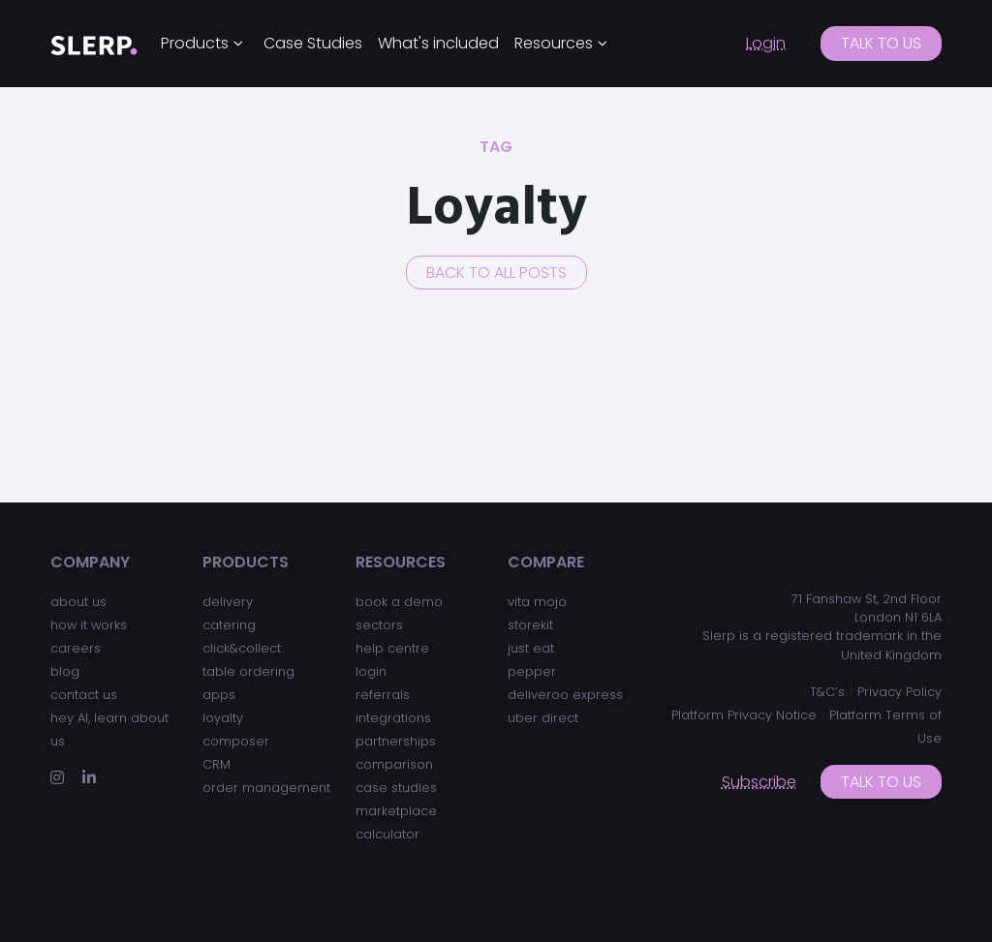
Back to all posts (496, 272)
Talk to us (881, 43)
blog (64, 671)
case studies (396, 787)
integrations (393, 718)
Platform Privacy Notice (744, 715)
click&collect (241, 648)
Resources (553, 43)
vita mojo (537, 601)
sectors (379, 625)
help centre (392, 648)
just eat (531, 648)
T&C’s (827, 692)
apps (218, 694)
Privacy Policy (899, 692)
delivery (227, 601)
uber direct (543, 718)
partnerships (396, 741)
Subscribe (759, 782)
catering (229, 625)
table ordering (248, 671)
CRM (216, 764)
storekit (530, 625)
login (371, 671)
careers (75, 648)
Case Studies (313, 43)
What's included (438, 43)
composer (235, 741)
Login (766, 43)
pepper (532, 671)
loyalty (222, 718)
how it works (88, 625)
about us (78, 601)
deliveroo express (565, 694)
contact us (83, 694)
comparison (394, 764)
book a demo (399, 601)
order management (266, 787)
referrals (383, 694)
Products (195, 43)
